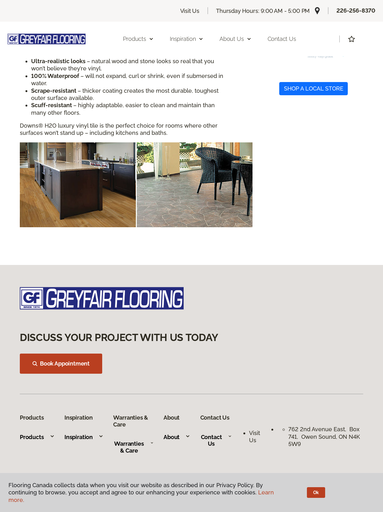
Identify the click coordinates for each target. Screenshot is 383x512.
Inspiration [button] (186, 39)
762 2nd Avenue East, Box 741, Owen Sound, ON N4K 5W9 (324, 436)
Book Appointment (61, 363)
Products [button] (138, 39)
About (177, 437)
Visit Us (190, 11)
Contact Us (282, 39)
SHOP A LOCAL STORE (313, 88)
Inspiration (83, 437)
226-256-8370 (355, 10)
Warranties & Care (133, 447)
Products (37, 437)
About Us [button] (235, 39)
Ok (316, 492)
